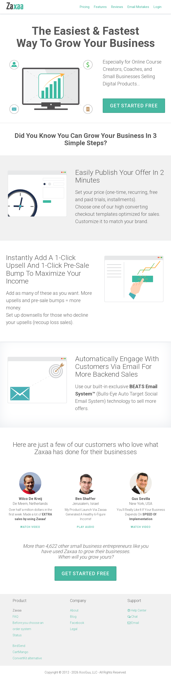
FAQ (15, 616)
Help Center (136, 610)
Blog (73, 616)
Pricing (84, 7)
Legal (73, 629)
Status (17, 635)
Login (158, 7)
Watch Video (30, 527)
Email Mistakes (138, 7)
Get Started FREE (134, 105)
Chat (132, 616)
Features (100, 7)
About (74, 610)
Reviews (117, 7)
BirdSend (19, 646)
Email (133, 623)
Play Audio (85, 527)
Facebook (77, 623)
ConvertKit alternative (27, 658)
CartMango (20, 652)
